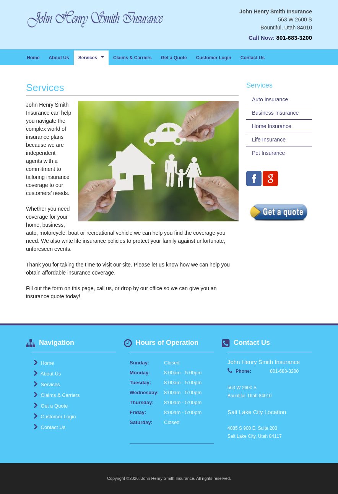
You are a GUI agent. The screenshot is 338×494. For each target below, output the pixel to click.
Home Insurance (271, 126)
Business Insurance (275, 113)
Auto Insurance (270, 99)
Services (47, 384)
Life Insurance (269, 139)
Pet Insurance (268, 153)
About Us (59, 57)
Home (33, 57)
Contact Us (252, 57)
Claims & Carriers (132, 57)
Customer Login (213, 57)
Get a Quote (174, 57)
